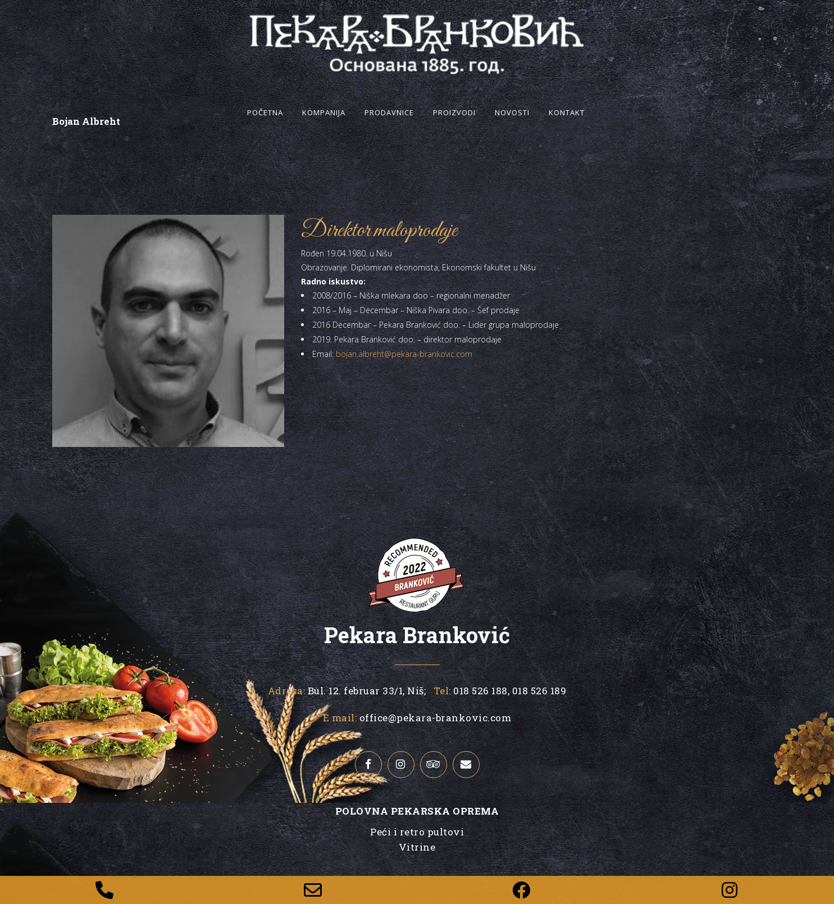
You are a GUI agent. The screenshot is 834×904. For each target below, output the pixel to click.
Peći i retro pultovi (417, 831)
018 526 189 (537, 690)
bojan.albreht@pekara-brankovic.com (404, 354)
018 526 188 (479, 690)
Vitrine (417, 846)
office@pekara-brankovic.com (435, 717)
